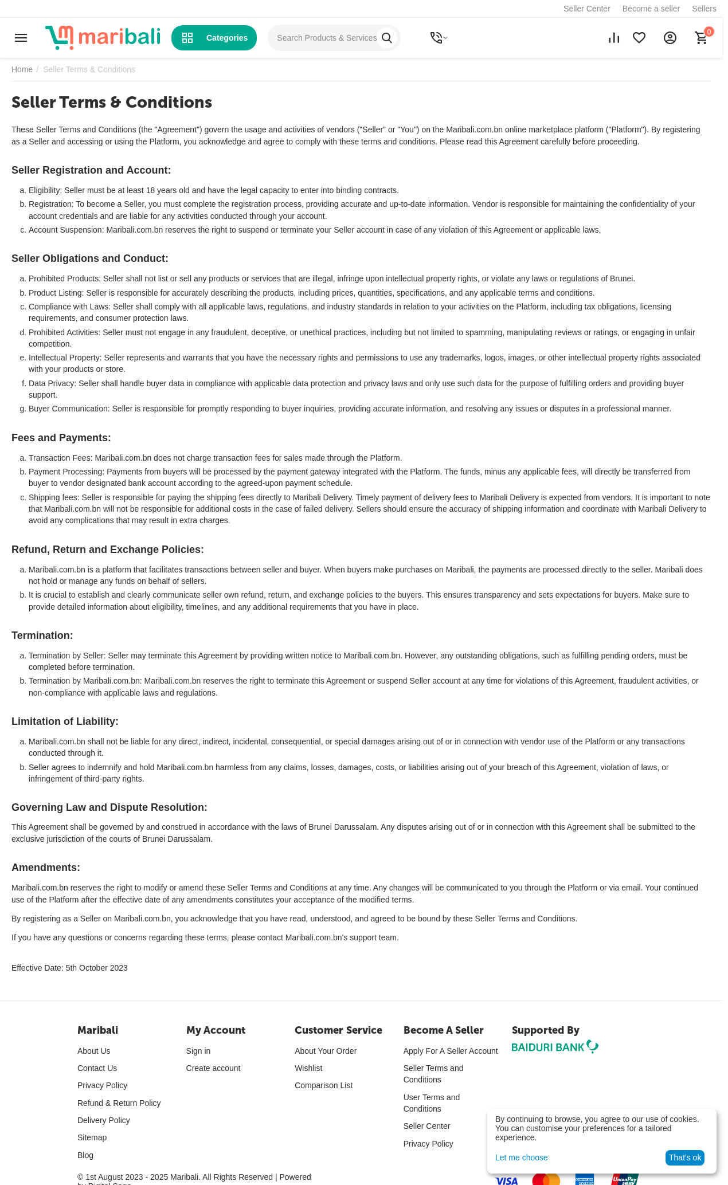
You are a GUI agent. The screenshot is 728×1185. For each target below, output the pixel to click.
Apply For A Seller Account (451, 1050)
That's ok (685, 1157)
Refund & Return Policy (119, 1103)
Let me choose (521, 1157)
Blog (85, 1155)
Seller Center (586, 8)
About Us (94, 1050)
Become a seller (651, 8)
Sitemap (92, 1137)
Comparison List (324, 1085)
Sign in (198, 1050)
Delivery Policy (103, 1120)
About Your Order (326, 1050)
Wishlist (308, 1068)
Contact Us (97, 1068)
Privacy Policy (102, 1085)
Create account (213, 1068)
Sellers (704, 8)
